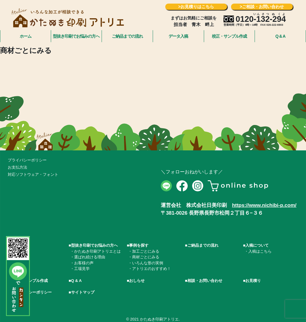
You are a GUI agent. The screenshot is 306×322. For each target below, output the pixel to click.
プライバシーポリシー (27, 160)
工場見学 (82, 268)
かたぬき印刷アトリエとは (97, 251)
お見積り (253, 280)
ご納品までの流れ (127, 36)
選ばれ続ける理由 (89, 257)
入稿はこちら (260, 251)
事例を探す (139, 245)
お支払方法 (17, 167)
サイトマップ (82, 292)
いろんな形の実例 (147, 263)
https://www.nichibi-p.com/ (264, 205)
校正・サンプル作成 (229, 36)
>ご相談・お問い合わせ (262, 6)
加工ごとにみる (145, 251)
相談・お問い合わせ (204, 280)
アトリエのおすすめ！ (151, 268)
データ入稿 (178, 36)
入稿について (257, 245)
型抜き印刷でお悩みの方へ (76, 36)
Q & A (280, 36)
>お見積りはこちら (196, 6)
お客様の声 (84, 263)
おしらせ (137, 280)
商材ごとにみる (145, 257)
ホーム (25, 36)
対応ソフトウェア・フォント (33, 174)
